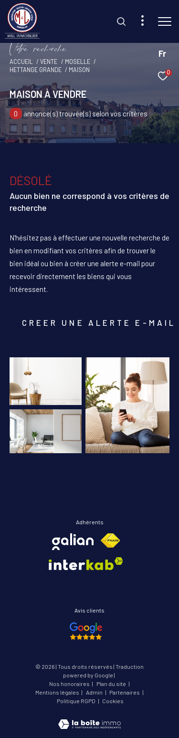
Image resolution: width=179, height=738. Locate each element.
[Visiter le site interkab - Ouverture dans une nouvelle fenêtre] (86, 563)
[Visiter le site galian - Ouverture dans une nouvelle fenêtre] (73, 541)
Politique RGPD (76, 700)
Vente (48, 61)
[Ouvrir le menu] (164, 21)
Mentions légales (57, 692)
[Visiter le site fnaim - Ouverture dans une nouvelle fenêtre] (110, 540)
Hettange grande (36, 69)
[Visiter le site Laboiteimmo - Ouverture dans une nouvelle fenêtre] (89, 718)
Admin (95, 692)
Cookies (113, 701)
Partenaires (125, 692)
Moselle (77, 61)
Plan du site (111, 683)
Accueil (21, 61)
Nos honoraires (70, 683)
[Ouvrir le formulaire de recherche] (121, 21)
